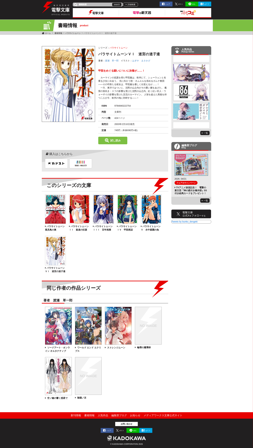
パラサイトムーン (73, 33)
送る (193, 4)
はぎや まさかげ (141, 60)
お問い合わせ (126, 424)
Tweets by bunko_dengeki (185, 221)
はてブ (206, 4)
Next (191, 125)
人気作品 (103, 415)
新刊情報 (76, 415)
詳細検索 (131, 4)
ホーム (48, 33)
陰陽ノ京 (81, 397)
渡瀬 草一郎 (112, 60)
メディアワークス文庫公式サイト (163, 415)
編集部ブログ (119, 415)
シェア (167, 4)
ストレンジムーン (115, 347)
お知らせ (135, 415)
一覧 (205, 133)
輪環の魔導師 (144, 347)
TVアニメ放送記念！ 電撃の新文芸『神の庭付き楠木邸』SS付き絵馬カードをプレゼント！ (191, 190)
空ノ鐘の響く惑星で (57, 398)
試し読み (115, 140)
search (117, 4)
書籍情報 (58, 33)
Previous (191, 59)
